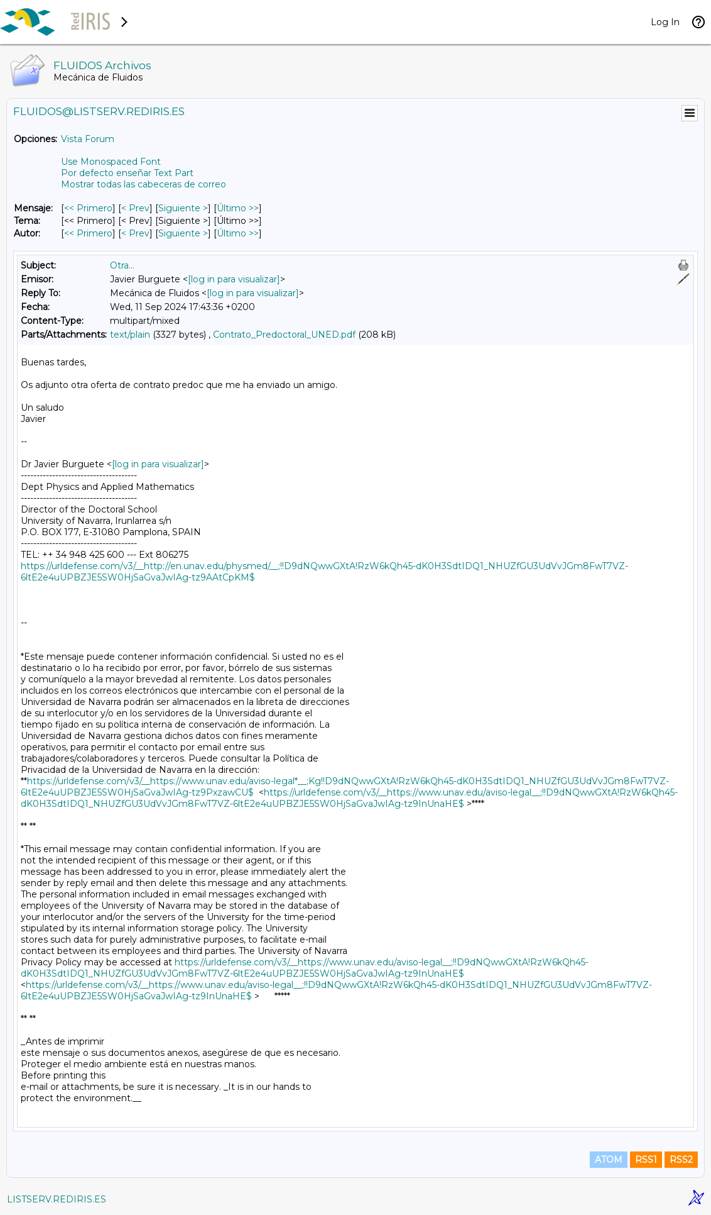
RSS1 (646, 1159)
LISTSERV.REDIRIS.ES (56, 1199)
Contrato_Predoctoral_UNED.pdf (284, 334)
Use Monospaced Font (111, 161)
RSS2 (681, 1159)
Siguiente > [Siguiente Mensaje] (183, 208)
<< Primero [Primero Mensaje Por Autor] (88, 233)
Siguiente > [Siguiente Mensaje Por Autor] (183, 233)
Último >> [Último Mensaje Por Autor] (238, 233)
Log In (665, 22)
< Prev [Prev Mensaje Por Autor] (135, 233)
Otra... (122, 265)
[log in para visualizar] (234, 279)
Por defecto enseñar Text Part (127, 173)
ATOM (608, 1159)
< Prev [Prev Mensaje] (135, 208)
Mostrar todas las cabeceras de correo (143, 184)
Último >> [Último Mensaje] (238, 208)
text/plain (130, 334)
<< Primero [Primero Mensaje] (88, 208)
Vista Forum (87, 139)
